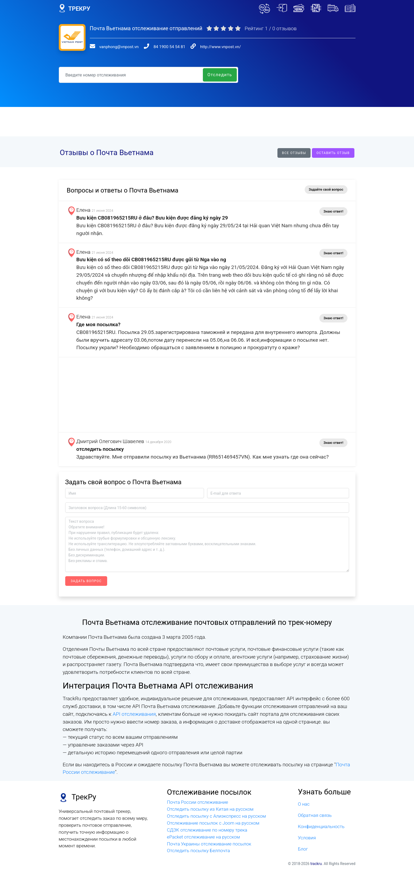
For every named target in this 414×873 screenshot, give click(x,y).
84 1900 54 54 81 (169, 46)
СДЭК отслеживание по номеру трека (207, 830)
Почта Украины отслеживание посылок (209, 844)
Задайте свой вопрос (326, 189)
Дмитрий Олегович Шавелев (113, 441)
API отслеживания (134, 714)
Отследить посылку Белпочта (198, 850)
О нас (304, 804)
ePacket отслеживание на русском (203, 837)
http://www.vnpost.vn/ (220, 46)
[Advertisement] (207, 122)
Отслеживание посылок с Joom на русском (213, 823)
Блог (303, 849)
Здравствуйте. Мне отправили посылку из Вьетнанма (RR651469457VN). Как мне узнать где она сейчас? (205, 457)
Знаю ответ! (333, 211)
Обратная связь (315, 815)
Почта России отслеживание (197, 802)
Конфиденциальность (321, 826)
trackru (316, 864)
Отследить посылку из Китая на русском (210, 809)
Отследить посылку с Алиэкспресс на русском (216, 816)
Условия (307, 837)
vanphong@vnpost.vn (119, 46)
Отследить (219, 74)
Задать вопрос (86, 581)
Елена (86, 210)
